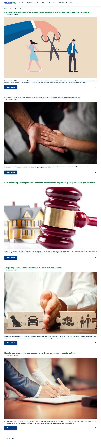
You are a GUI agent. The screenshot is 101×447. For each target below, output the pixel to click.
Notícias (16, 15)
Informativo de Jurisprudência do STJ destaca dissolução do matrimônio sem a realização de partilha (46, 12)
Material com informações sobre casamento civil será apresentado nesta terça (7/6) (39, 353)
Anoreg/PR (21, 3)
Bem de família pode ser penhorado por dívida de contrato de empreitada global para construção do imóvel (49, 182)
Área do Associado (33, 3)
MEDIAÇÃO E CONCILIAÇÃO (66, 3)
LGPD (44, 3)
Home (5, 8)
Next (13, 438)
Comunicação (52, 3)
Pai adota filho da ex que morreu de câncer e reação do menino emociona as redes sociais (42, 97)
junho (16, 8)
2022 (11, 8)
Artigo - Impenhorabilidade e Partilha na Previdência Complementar (33, 267)
